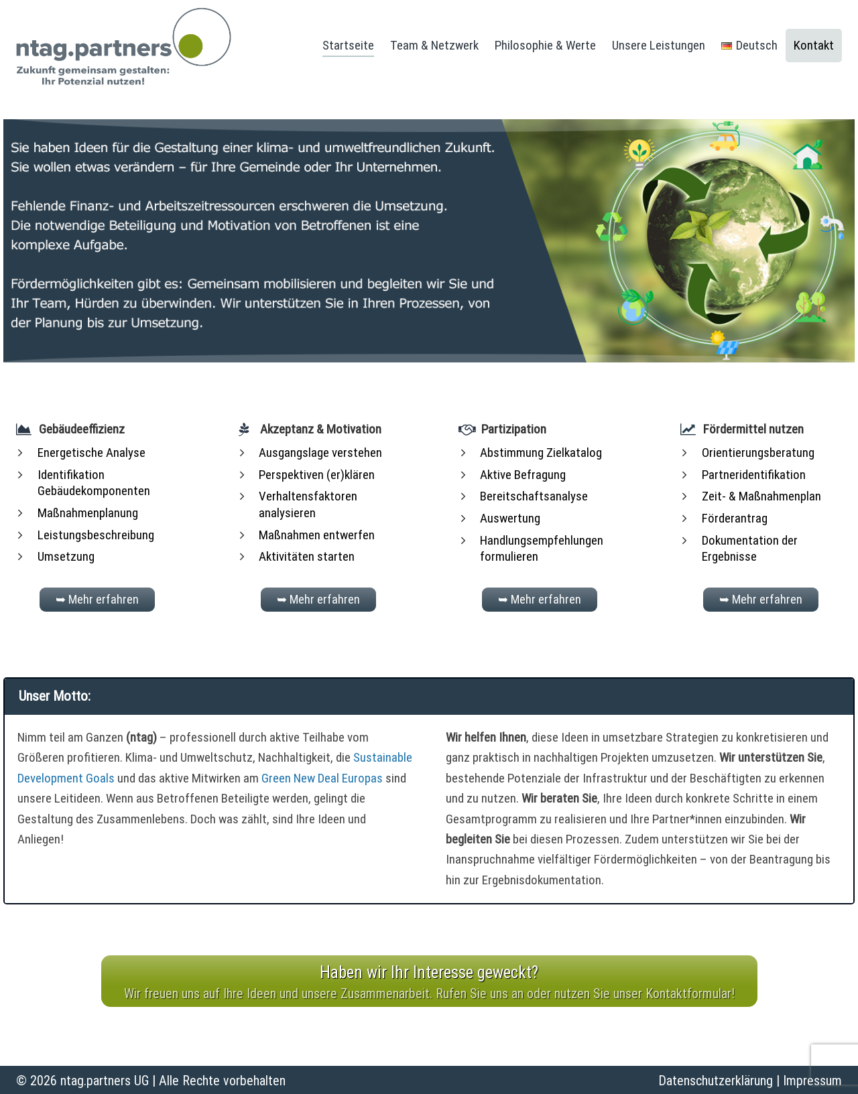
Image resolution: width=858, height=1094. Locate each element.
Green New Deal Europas (322, 777)
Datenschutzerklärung (715, 1079)
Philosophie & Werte (545, 45)
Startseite (348, 45)
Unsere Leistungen (658, 45)
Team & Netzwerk (434, 45)
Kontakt (814, 45)
